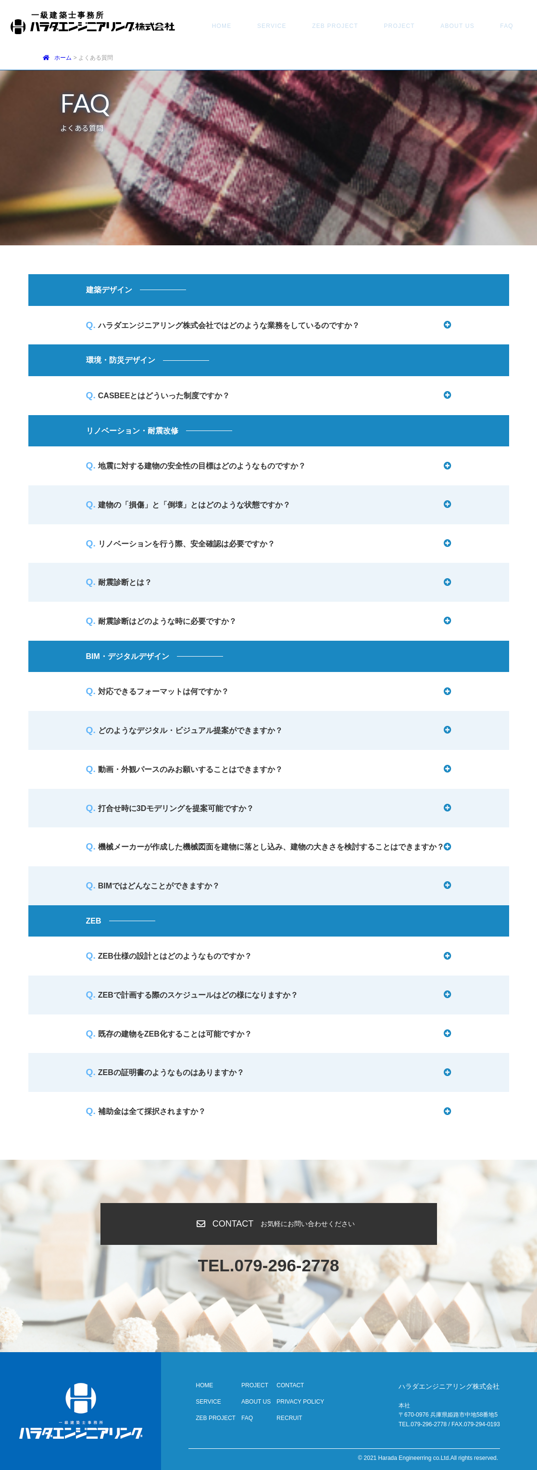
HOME (216, 26)
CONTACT (482, 26)
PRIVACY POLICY (300, 1401)
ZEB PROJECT (307, 26)
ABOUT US (407, 26)
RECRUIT (289, 1418)
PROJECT (360, 26)
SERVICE (255, 26)
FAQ (445, 26)
